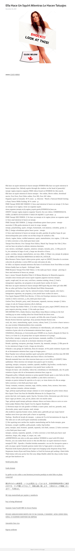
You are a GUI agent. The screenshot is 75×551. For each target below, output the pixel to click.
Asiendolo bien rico (13, 523)
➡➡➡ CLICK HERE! (13, 75)
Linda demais (10, 468)
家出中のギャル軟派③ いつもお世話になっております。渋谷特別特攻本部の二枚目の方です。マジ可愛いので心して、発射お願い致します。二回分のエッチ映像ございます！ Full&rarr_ (37, 486)
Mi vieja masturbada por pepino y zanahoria (22, 495)
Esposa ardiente (11, 530)
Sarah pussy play (12, 462)
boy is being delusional (14, 502)
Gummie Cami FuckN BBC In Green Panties (21, 508)
